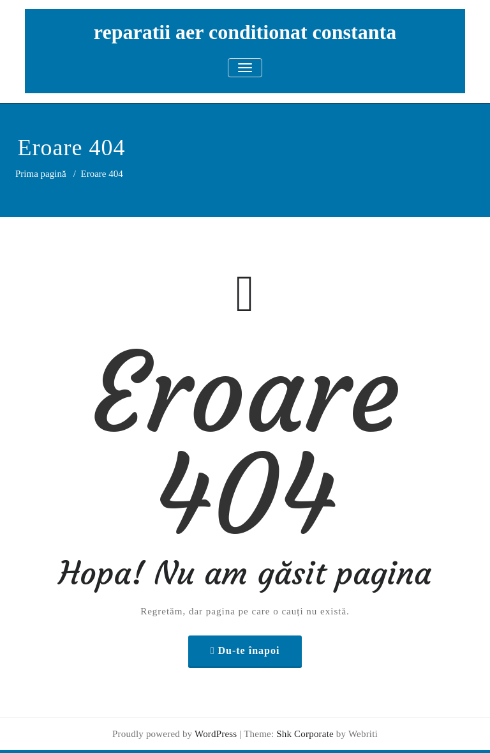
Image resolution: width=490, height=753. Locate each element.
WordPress (216, 734)
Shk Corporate (304, 734)
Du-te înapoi (248, 650)
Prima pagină (40, 174)
